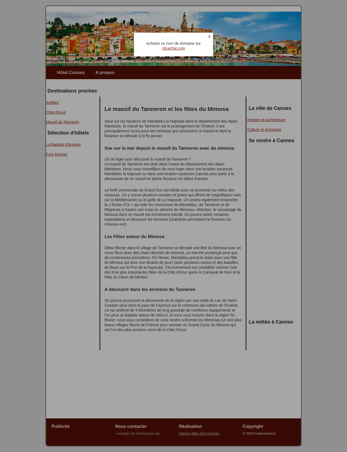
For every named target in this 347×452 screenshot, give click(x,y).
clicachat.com (173, 48)
